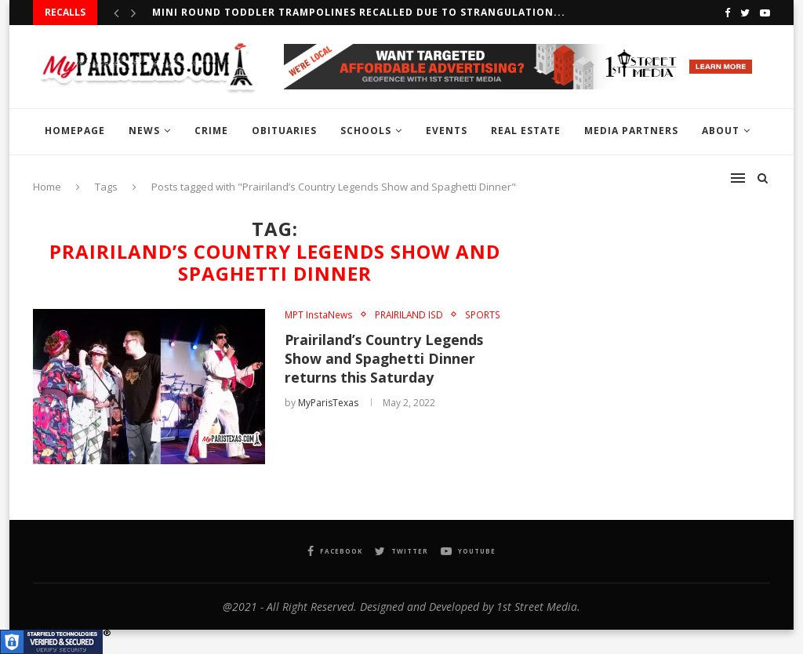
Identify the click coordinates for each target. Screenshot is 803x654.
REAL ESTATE (526, 130)
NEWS (144, 130)
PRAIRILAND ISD (407, 314)
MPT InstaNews (318, 314)
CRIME (211, 130)
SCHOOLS (365, 130)
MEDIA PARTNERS (631, 130)
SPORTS (481, 314)
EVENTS (446, 130)
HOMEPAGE (75, 130)
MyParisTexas (328, 403)
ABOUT (720, 130)
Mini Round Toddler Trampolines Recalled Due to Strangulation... (358, 12)
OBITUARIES (284, 130)
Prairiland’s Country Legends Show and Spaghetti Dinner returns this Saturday (386, 359)
